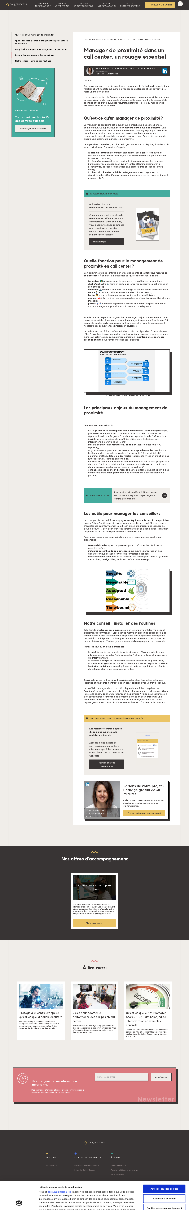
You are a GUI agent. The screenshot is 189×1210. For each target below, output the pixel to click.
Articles (124, 39)
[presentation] (117, 1089)
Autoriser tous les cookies (164, 1165)
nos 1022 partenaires (59, 1167)
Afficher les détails (163, 1204)
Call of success (92, 39)
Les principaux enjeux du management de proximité (40, 49)
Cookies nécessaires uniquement (164, 1184)
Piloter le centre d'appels (146, 39)
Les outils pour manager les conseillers (34, 55)
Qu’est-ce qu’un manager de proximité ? (34, 35)
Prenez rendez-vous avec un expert (144, 813)
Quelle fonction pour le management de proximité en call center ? (41, 42)
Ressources (110, 39)
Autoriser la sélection (164, 1174)
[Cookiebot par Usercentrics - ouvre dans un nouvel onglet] (19, 1204)
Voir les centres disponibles (106, 764)
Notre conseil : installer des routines (33, 61)
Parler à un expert (161, 5)
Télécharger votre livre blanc (33, 128)
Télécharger (99, 241)
